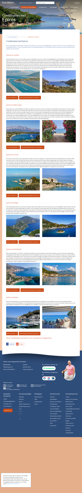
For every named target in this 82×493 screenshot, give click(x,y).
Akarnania (21, 397)
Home (20, 37)
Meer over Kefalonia (12, 290)
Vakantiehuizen (38, 401)
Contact (68, 397)
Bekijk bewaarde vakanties (27, 2)
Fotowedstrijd (53, 413)
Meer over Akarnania (12, 147)
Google (21, 344)
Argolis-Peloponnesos (24, 404)
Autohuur (52, 397)
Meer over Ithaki (11, 242)
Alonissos (21, 399)
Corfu (20, 411)
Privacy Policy (69, 406)
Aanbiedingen (53, 399)
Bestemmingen (14, 7)
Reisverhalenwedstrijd (55, 416)
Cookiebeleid (69, 411)
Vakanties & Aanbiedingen (28, 7)
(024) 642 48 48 (27, 367)
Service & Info (74, 7)
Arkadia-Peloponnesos (24, 406)
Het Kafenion (53, 420)
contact (77, 3)
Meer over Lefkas (11, 97)
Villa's (35, 399)
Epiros (24, 37)
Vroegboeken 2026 (55, 406)
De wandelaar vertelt (55, 418)
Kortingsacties (43, 7)
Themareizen (53, 7)
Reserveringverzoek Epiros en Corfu (28, 195)
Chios (20, 408)
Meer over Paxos (11, 333)
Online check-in (69, 423)
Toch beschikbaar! (54, 408)
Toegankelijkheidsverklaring (72, 408)
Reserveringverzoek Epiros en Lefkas (29, 97)
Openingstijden (69, 432)
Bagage (67, 420)
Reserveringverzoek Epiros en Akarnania (32, 147)
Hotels (36, 404)
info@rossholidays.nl (28, 369)
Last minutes (53, 425)
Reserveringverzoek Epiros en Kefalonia (31, 290)
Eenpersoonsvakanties (55, 401)
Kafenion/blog (64, 7)
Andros (21, 401)
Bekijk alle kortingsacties (13, 483)
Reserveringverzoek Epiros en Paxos (29, 333)
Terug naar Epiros (12, 37)
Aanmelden (7, 410)
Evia (20, 416)
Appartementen (38, 397)
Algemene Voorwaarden (72, 399)
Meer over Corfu (11, 195)
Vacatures (74, 10)
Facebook (11, 344)
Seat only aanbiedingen (56, 411)
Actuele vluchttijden (71, 418)
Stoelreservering (70, 425)
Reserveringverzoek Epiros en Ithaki (28, 242)
